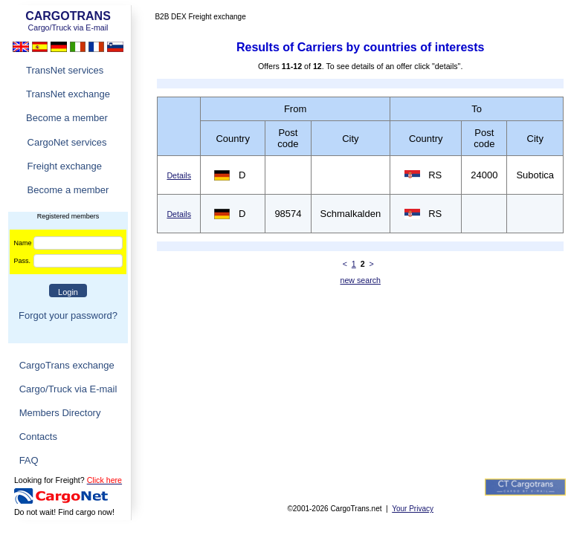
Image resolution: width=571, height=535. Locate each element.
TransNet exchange (68, 94)
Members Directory (60, 412)
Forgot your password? (68, 315)
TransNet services (64, 70)
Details (179, 175)
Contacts (38, 436)
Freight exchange (65, 166)
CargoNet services (67, 142)
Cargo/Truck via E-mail (68, 389)
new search (360, 280)
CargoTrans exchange (66, 365)
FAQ (29, 460)
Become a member (67, 117)
